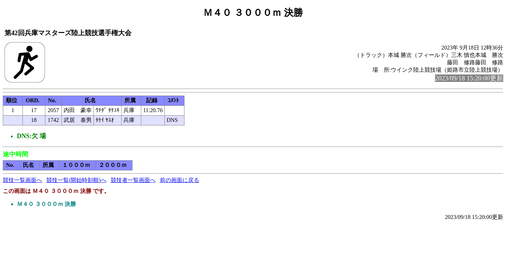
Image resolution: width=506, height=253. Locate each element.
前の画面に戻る (179, 180)
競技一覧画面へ (22, 180)
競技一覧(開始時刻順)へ (76, 180)
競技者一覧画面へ (133, 180)
